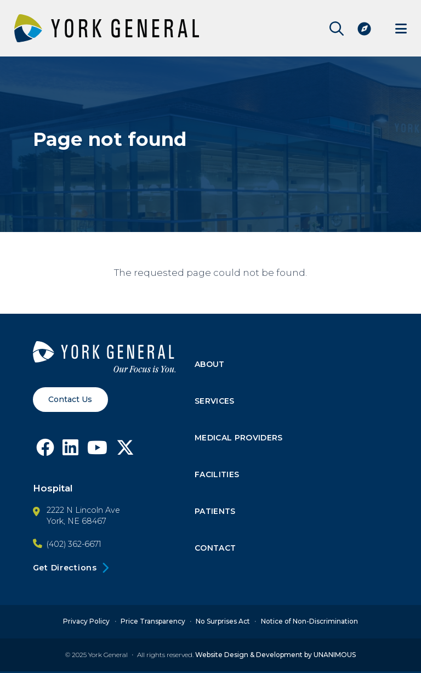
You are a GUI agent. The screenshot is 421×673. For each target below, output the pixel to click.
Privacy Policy (86, 623)
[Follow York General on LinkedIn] (71, 451)
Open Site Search (334, 28)
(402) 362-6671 (74, 545)
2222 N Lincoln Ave (83, 511)
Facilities (218, 475)
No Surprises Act (223, 623)
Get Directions (65, 569)
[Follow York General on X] (127, 451)
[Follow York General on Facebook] (45, 451)
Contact (216, 549)
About (210, 364)
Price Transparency (153, 623)
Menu (400, 28)
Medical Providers (239, 438)
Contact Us (71, 400)
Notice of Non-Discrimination (309, 623)
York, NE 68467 (76, 522)
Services (215, 402)
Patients (215, 512)
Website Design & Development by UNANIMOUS (275, 656)
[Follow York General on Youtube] (98, 451)
